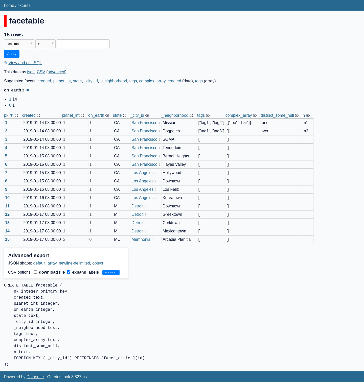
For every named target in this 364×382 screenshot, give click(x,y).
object (97, 263)
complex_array (152, 81)
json (31, 72)
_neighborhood (113, 81)
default (39, 263)
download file (49, 272)
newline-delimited (74, 263)
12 (7, 214)
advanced (56, 72)
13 (7, 223)
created (44, 81)
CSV (41, 72)
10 (7, 198)
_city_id (91, 81)
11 (7, 206)
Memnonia (140, 239)
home (9, 5)
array (52, 263)
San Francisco (144, 123)
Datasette (35, 377)
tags (133, 81)
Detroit (137, 206)
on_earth (96, 115)
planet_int (62, 81)
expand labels (83, 272)
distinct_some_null (277, 115)
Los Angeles (142, 173)
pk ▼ (8, 115)
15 (7, 239)
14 (7, 231)
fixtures (24, 5)
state (77, 81)
